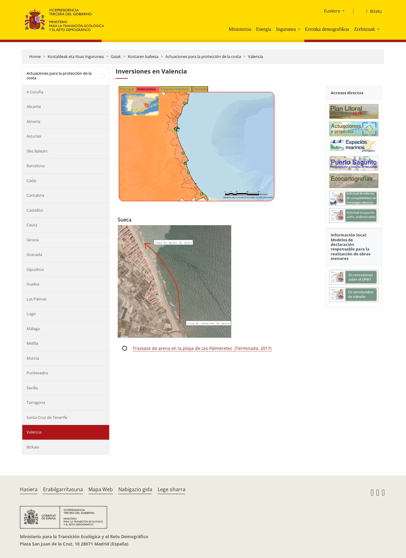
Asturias (34, 136)
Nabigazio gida (135, 489)
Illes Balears (37, 151)
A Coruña (35, 92)
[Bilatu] (371, 11)
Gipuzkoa (35, 269)
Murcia (33, 358)
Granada (34, 254)
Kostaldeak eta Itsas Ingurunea (76, 56)
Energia (263, 29)
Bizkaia (33, 447)
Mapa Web (100, 489)
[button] (300, 29)
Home (35, 56)
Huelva (33, 284)
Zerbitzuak (364, 29)
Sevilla (32, 388)
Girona (33, 240)
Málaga (33, 328)
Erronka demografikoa (327, 29)
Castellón (35, 210)
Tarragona (36, 402)
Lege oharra (171, 489)
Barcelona (36, 165)
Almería (33, 121)
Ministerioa (240, 29)
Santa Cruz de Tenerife (47, 417)
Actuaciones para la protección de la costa (203, 56)
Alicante (34, 106)
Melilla (32, 343)
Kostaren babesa (143, 56)
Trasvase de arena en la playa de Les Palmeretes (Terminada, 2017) (202, 348)
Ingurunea (286, 29)
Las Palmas (37, 299)
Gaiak (116, 56)
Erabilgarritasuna (63, 489)
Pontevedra (37, 373)
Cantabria (35, 195)
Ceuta (32, 225)
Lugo (31, 313)
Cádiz (31, 180)
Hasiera (29, 489)
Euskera (332, 11)
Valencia (255, 56)
